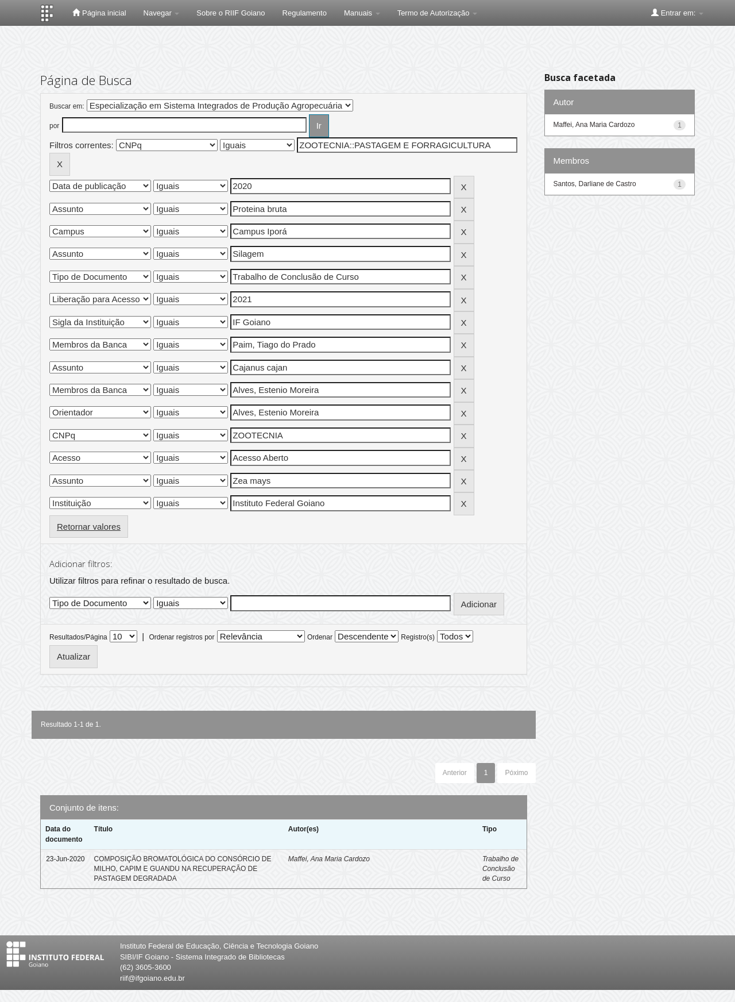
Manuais (362, 13)
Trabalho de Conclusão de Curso (500, 868)
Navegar (162, 13)
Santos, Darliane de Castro (595, 184)
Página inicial (99, 12)
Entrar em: (677, 12)
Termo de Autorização (437, 13)
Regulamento (305, 13)
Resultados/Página (78, 637)
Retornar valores (89, 526)
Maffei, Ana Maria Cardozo (329, 859)
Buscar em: (66, 106)
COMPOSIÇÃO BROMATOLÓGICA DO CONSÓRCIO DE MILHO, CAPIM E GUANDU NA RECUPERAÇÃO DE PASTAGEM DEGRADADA (183, 868)
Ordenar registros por (181, 637)
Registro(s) (418, 637)
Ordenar (319, 637)
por (54, 126)
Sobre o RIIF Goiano (230, 13)
